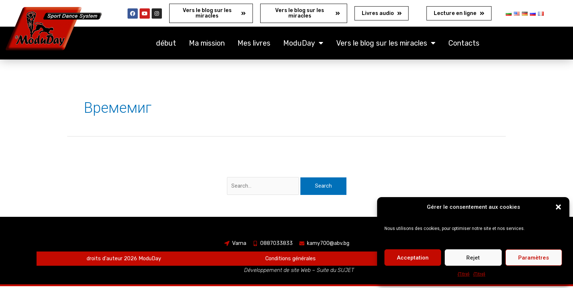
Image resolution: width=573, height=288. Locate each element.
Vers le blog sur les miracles (386, 45)
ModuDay (303, 45)
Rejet (473, 257)
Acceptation (413, 257)
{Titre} (464, 274)
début (166, 45)
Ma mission (207, 45)
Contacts (463, 45)
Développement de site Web (277, 272)
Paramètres (533, 257)
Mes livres (254, 45)
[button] (558, 207)
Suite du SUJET (336, 272)
